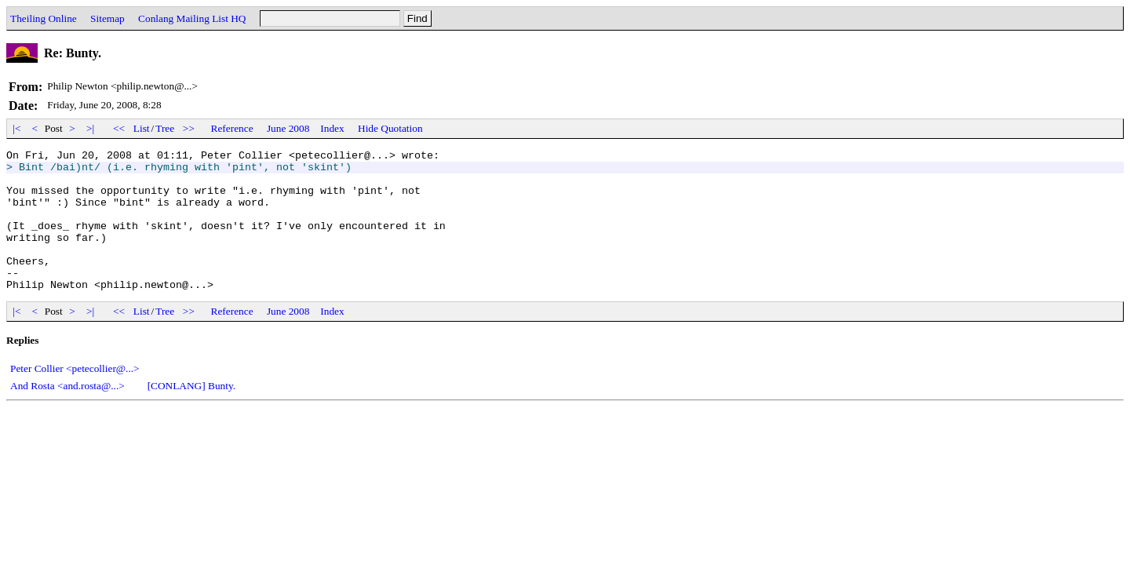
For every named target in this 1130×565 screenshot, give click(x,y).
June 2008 (288, 128)
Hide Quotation (390, 128)
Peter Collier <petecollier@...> (75, 397)
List (141, 128)
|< (17, 128)
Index (332, 128)
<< (119, 128)
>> (189, 128)
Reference (232, 128)
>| (90, 128)
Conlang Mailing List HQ (192, 18)
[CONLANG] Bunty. (191, 414)
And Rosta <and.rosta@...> (67, 414)
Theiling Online (43, 18)
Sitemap (107, 18)
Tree (164, 128)
